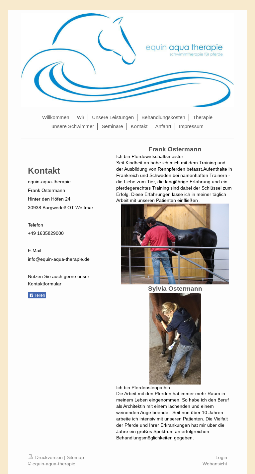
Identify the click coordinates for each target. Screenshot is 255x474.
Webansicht (215, 463)
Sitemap (75, 457)
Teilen (37, 295)
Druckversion (46, 457)
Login (221, 457)
